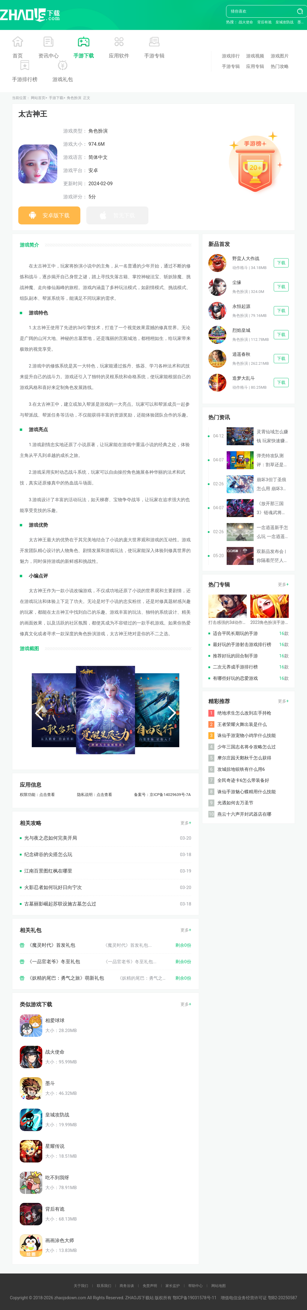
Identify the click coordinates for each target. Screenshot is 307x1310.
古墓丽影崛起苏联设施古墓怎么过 (60, 904)
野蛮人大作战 (245, 258)
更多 (184, 822)
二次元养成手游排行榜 (235, 667)
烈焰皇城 (241, 330)
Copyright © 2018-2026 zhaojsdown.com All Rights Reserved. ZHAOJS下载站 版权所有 (91, 1297)
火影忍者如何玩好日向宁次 (53, 887)
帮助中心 (195, 1286)
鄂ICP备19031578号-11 (194, 1297)
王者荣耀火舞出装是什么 (242, 724)
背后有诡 (264, 22)
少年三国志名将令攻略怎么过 (246, 747)
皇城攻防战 (285, 22)
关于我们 (81, 1286)
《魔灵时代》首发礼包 (51, 945)
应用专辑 (255, 66)
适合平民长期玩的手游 (235, 633)
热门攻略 (280, 66)
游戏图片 (280, 56)
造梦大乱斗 (243, 378)
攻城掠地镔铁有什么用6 (241, 769)
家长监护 (172, 1286)
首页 (18, 56)
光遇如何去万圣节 (235, 803)
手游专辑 (154, 56)
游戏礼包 (62, 79)
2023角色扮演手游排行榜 (273, 622)
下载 (281, 262)
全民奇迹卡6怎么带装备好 (243, 780)
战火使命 (246, 22)
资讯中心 (48, 56)
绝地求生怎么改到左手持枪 (244, 713)
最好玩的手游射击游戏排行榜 (242, 644)
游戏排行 (231, 56)
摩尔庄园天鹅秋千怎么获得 (244, 758)
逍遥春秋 (241, 354)
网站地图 (218, 1286)
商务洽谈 (127, 1286)
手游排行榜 (24, 79)
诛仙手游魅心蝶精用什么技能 (246, 791)
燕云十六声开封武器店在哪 (244, 814)
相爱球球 (54, 1020)
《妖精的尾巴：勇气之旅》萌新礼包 (65, 978)
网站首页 (38, 98)
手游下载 (83, 56)
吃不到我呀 (57, 1177)
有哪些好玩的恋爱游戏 (235, 678)
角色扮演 (74, 98)
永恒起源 (241, 306)
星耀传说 (54, 1146)
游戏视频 (255, 56)
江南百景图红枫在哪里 (48, 871)
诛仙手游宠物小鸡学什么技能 (246, 735)
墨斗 (301, 22)
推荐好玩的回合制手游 (235, 656)
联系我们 (104, 1286)
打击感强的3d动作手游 (229, 622)
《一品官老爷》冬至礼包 (53, 961)
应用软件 (119, 56)
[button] (39, 713)
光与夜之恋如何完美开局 (50, 838)
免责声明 (150, 1286)
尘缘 (236, 282)
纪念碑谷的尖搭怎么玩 (48, 854)
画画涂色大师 (59, 1240)
